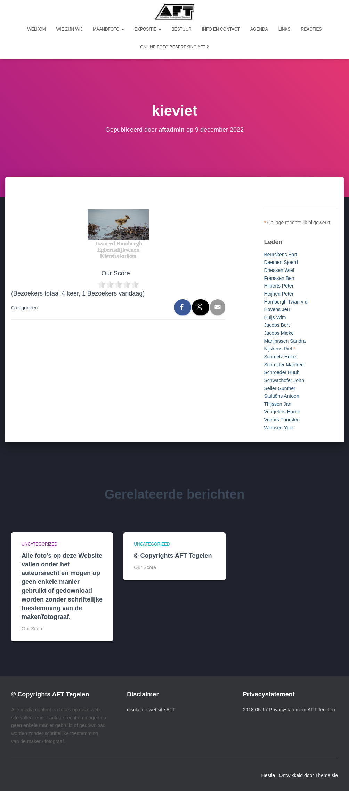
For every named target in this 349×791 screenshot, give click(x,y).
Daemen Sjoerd (281, 262)
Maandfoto (108, 29)
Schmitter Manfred (283, 365)
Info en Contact (221, 29)
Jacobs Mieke (279, 333)
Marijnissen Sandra (285, 341)
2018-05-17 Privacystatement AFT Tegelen (289, 709)
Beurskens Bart (280, 254)
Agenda (259, 29)
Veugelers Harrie (282, 411)
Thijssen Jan (277, 404)
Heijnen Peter (278, 294)
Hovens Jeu (277, 309)
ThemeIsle (326, 775)
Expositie (148, 29)
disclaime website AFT (151, 709)
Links (284, 29)
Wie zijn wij (69, 29)
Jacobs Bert (277, 325)
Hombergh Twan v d (285, 302)
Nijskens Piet (278, 349)
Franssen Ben (279, 278)
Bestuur (182, 29)
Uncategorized (39, 544)
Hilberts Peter (278, 286)
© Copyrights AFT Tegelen (173, 555)
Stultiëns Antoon (281, 396)
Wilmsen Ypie (278, 427)
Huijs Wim (275, 317)
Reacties (311, 29)
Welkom (36, 29)
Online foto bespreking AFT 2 (174, 47)
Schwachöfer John (284, 380)
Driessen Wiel (279, 270)
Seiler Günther (279, 388)
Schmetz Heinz (280, 357)
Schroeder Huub (281, 372)
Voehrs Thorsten (281, 419)
